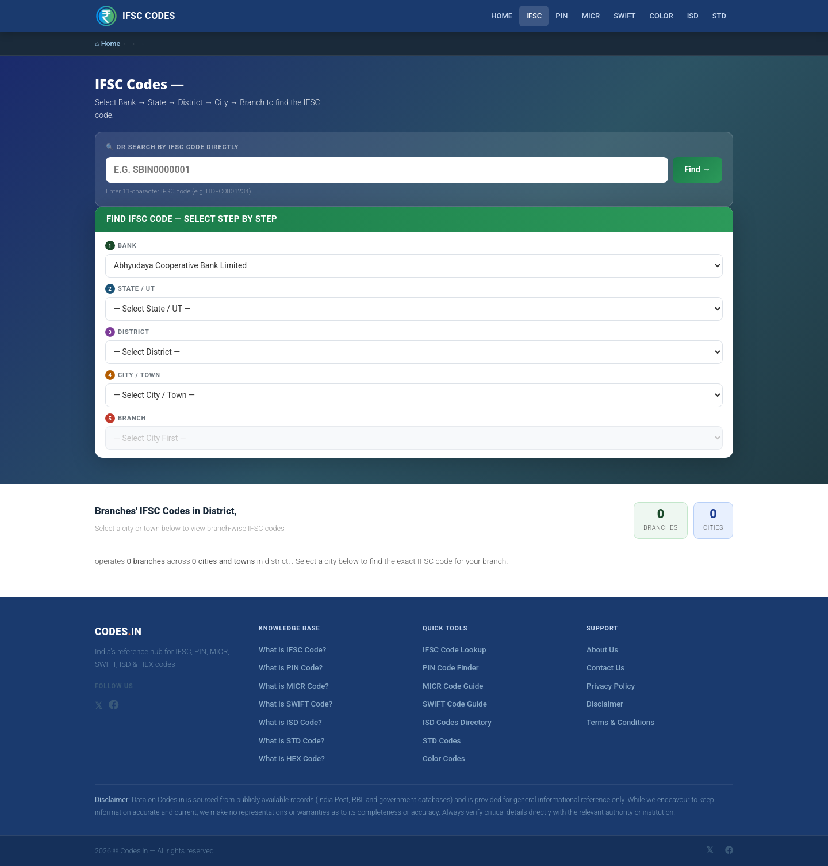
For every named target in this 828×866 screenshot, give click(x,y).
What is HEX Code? (292, 758)
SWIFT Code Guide (455, 704)
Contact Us (605, 667)
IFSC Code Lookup (454, 649)
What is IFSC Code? (292, 649)
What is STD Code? (291, 740)
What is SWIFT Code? (295, 704)
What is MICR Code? (294, 686)
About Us (602, 649)
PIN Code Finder (451, 667)
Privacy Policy (610, 686)
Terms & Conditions (620, 722)
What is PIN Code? (291, 667)
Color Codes (444, 758)
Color (661, 16)
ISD (693, 16)
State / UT (130, 289)
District (127, 332)
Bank (120, 245)
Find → (697, 169)
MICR (591, 16)
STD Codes (442, 740)
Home (501, 16)
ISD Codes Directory (457, 722)
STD (719, 16)
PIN (561, 16)
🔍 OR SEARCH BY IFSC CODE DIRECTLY (172, 147)
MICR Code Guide (453, 686)
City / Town (132, 375)
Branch (125, 418)
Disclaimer (604, 704)
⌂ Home (107, 43)
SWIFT (624, 16)
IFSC (534, 16)
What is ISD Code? (290, 722)
